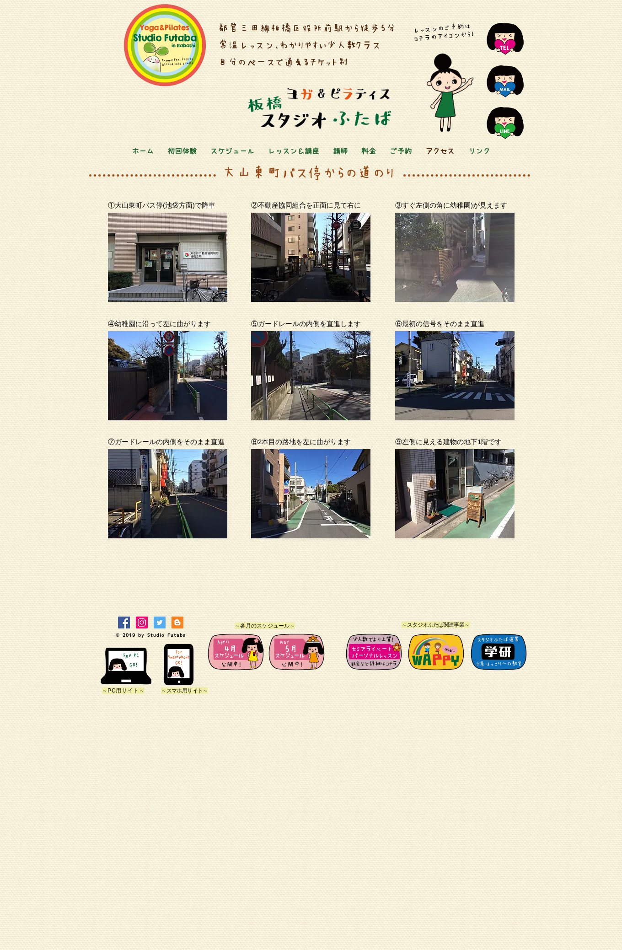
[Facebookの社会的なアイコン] (124, 622)
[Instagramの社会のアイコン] (142, 622)
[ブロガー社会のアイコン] (177, 622)
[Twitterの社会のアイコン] (160, 622)
